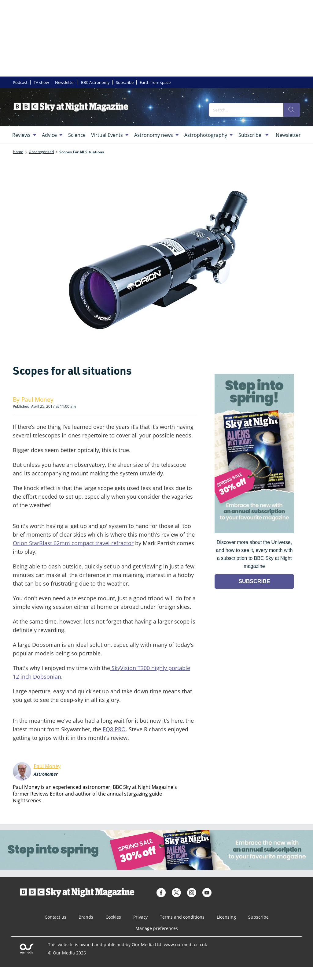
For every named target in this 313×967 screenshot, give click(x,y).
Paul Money (47, 766)
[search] (291, 110)
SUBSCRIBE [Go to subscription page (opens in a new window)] (254, 581)
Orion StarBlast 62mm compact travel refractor (73, 543)
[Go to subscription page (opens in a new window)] (254, 531)
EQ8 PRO (114, 729)
